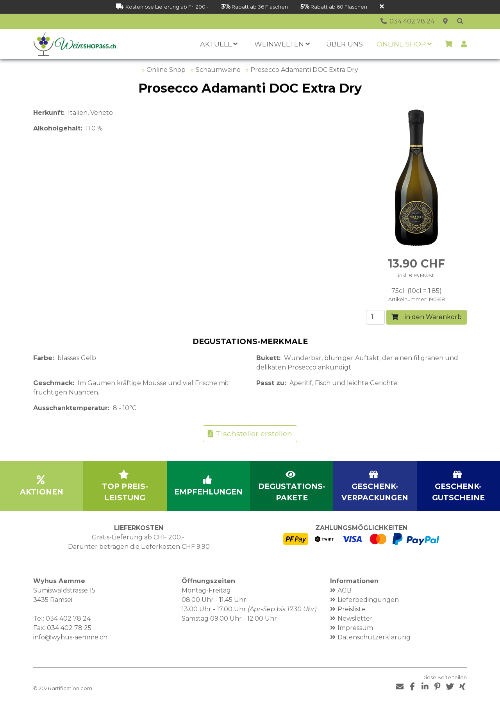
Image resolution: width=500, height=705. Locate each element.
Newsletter (355, 618)
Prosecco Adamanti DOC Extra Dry (304, 69)
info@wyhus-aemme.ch (70, 637)
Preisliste (351, 609)
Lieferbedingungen (368, 599)
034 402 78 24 (68, 618)
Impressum (355, 628)
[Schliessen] (382, 7)
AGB (345, 590)
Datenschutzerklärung (374, 637)
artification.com (72, 688)
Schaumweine (218, 69)
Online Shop (166, 69)
